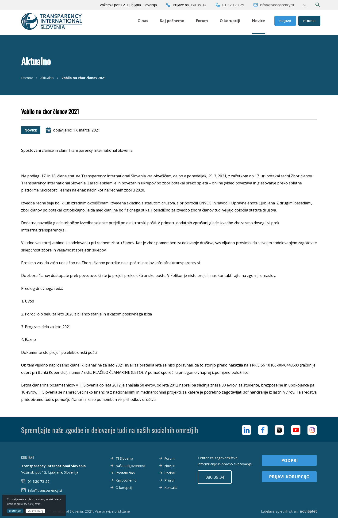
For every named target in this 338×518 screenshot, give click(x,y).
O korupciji (230, 20)
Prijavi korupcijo (289, 476)
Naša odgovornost (130, 465)
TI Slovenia (124, 458)
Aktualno (47, 78)
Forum (202, 20)
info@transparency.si (277, 4)
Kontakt (170, 487)
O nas (143, 20)
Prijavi (285, 21)
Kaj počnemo (172, 20)
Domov (27, 78)
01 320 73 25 (233, 4)
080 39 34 (198, 4)
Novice (258, 20)
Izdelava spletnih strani (289, 511)
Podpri (309, 21)
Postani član (125, 472)
